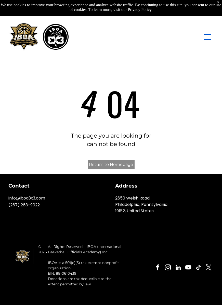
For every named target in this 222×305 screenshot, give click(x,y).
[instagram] (167, 268)
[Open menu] (207, 37)
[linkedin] (178, 268)
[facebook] (157, 268)
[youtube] (188, 268)
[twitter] (208, 268)
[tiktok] (198, 268)
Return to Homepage (111, 164)
